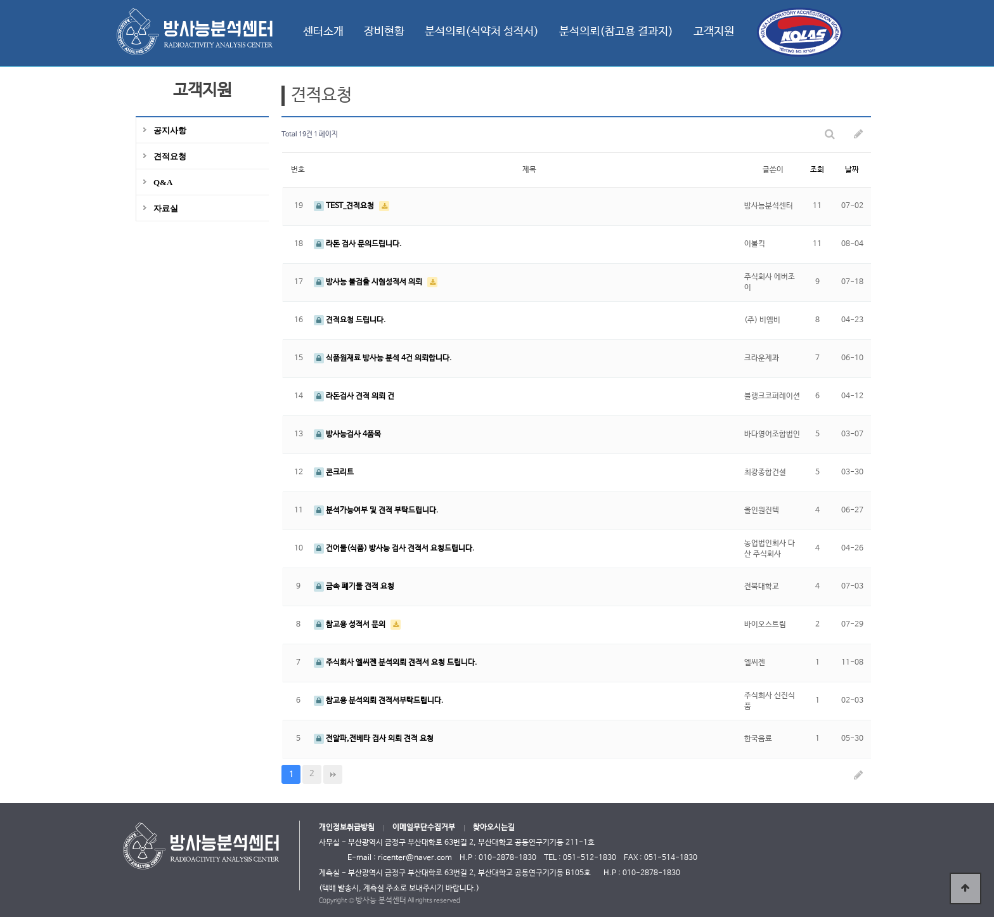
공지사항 (169, 130)
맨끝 (332, 774)
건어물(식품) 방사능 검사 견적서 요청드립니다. (394, 548)
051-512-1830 (589, 858)
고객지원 (714, 31)
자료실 (165, 208)
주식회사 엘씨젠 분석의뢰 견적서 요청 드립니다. (395, 662)
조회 (817, 170)
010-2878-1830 (651, 873)
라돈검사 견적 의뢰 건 (354, 396)
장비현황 (384, 31)
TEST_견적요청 (345, 206)
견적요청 (169, 156)
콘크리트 (334, 472)
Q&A (162, 182)
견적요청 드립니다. (350, 320)
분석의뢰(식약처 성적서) (482, 31)
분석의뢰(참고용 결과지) (616, 31)
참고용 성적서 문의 (350, 624)
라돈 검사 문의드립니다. (358, 244)
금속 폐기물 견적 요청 (354, 586)
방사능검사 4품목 (347, 434)
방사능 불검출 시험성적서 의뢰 (369, 282)
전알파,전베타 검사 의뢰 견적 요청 (374, 738)
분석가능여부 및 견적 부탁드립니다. (376, 510)
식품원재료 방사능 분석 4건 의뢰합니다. (383, 358)
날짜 (852, 170)
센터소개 (323, 31)
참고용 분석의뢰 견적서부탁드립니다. (379, 700)
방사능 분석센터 (381, 900)
